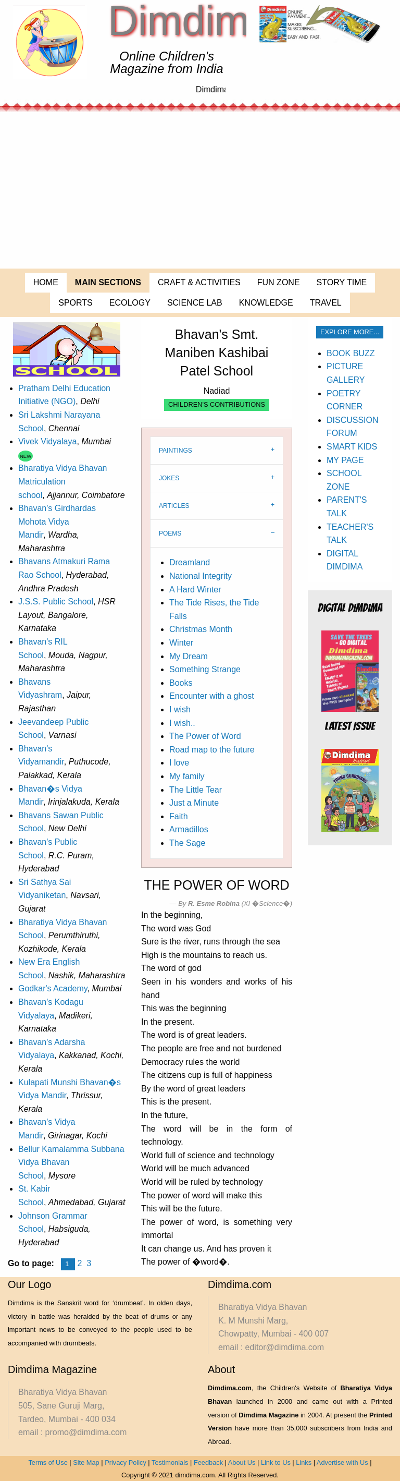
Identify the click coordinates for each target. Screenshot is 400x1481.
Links (303, 1462)
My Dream (188, 656)
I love (179, 762)
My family (187, 776)
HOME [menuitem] (45, 282)
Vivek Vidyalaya (47, 441)
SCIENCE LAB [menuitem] (194, 302)
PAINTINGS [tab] (175, 450)
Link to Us (276, 1462)
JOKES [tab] (169, 478)
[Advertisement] (200, 190)
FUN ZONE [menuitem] (278, 282)
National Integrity (200, 576)
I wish (180, 709)
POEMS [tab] (170, 533)
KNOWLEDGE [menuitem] (266, 302)
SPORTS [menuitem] (75, 302)
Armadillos (188, 829)
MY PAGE (345, 460)
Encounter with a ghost (211, 695)
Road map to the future (212, 749)
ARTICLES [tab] (174, 505)
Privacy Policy (125, 1462)
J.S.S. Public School (55, 601)
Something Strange (205, 669)
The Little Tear (195, 789)
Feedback (208, 1462)
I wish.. (182, 723)
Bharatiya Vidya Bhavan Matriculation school (62, 481)
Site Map (86, 1462)
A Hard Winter (195, 589)
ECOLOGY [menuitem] (130, 302)
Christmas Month (200, 629)
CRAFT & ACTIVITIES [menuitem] (199, 282)
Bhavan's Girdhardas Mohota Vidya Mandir (57, 521)
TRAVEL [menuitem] (326, 302)
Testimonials (170, 1462)
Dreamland (189, 562)
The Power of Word (205, 736)
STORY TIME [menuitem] (342, 282)
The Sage (187, 843)
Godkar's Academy (53, 988)
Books (180, 682)
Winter (181, 642)
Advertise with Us (342, 1462)
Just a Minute (194, 802)
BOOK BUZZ (350, 353)
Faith (178, 816)
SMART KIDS (352, 446)
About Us (242, 1462)
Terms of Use (47, 1462)
